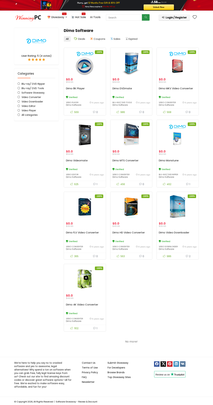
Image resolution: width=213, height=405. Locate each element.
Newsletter (88, 382)
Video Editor (29, 106)
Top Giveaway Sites (119, 377)
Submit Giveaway (118, 363)
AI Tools (95, 17)
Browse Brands (116, 372)
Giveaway (57, 16)
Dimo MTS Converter (125, 160)
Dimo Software (73, 104)
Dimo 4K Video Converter (82, 304)
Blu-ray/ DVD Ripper (33, 84)
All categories (30, 115)
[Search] (146, 17)
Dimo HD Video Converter (128, 232)
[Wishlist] (195, 17)
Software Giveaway (33, 92)
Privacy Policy (90, 372)
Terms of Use (90, 367)
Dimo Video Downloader (174, 232)
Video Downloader (32, 101)
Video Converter (31, 97)
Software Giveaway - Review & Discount (76, 401)
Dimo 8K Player (75, 88)
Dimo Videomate (77, 160)
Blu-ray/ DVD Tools (33, 88)
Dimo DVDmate (122, 88)
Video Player (29, 110)
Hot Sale (78, 16)
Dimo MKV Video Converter (176, 88)
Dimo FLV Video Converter (82, 232)
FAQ (84, 377)
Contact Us (88, 363)
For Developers (116, 367)
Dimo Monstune (169, 160)
